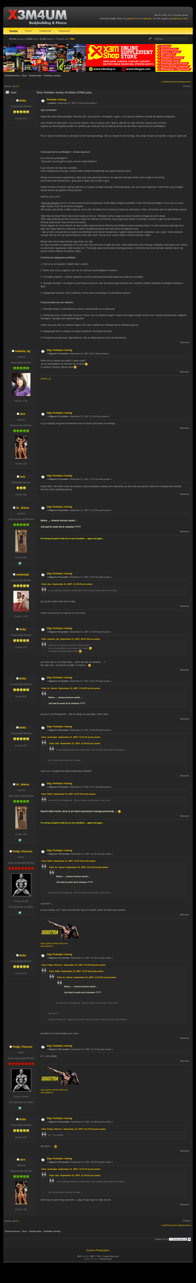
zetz (22, 476)
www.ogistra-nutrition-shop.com (54, 943)
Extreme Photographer (98, 1250)
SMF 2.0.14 (82, 1256)
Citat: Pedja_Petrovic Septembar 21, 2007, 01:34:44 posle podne (73, 965)
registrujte (147, 18)
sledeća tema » (185, 82)
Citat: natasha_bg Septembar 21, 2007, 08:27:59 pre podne (70, 639)
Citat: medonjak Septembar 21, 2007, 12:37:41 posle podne (70, 737)
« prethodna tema (169, 82)
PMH (72, 39)
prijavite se (132, 18)
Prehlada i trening (56, 99)
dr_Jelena (22, 507)
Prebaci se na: (161, 1239)
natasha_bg (22, 351)
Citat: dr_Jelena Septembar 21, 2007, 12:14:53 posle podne (70, 688)
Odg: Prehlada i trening (59, 350)
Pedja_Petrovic (22, 851)
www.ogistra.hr (47, 946)
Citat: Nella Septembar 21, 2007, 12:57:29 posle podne (68, 794)
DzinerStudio (106, 1259)
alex (22, 413)
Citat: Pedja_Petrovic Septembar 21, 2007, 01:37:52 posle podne (73, 1129)
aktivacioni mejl (179, 18)
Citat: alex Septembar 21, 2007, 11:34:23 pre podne (66, 584)
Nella (22, 100)
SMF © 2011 (96, 1256)
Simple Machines (111, 1256)
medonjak (22, 574)
